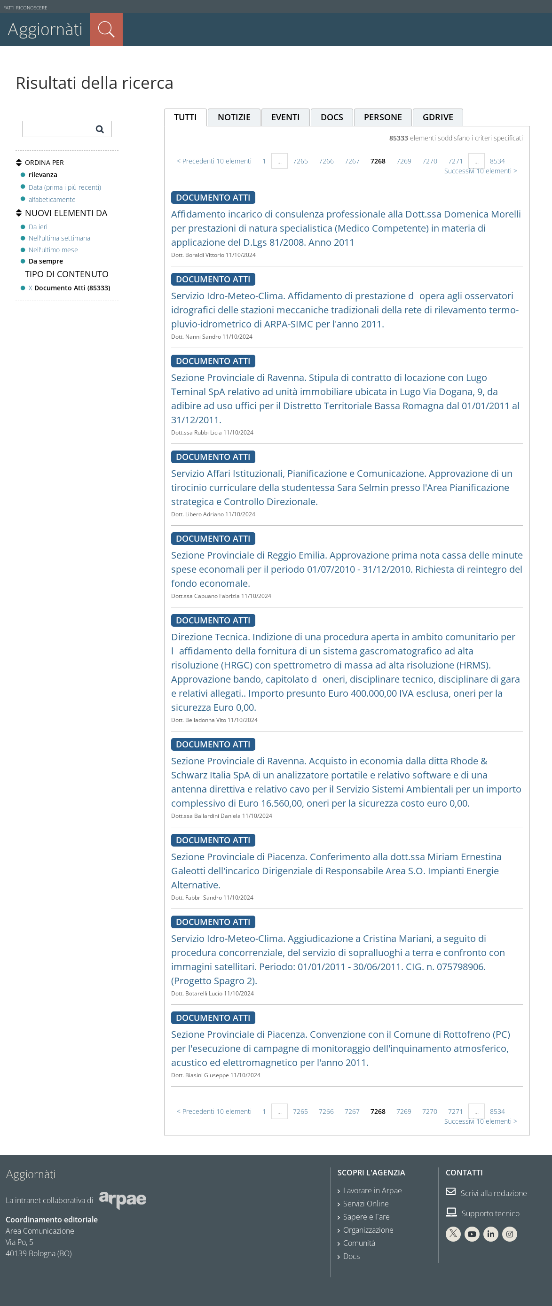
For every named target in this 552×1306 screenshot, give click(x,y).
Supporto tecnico (483, 1213)
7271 (455, 160)
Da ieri (38, 226)
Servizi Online (366, 1203)
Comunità (359, 1243)
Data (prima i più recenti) (65, 186)
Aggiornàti (45, 29)
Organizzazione (368, 1230)
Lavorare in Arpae (372, 1190)
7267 (352, 160)
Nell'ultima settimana (59, 237)
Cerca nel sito (106, 29)
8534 (497, 160)
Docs (351, 1256)
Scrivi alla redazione (486, 1193)
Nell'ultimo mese (53, 249)
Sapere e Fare (366, 1217)
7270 (429, 160)
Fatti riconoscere (25, 8)
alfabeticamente (52, 199)
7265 (300, 160)
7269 (403, 160)
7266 (326, 160)
